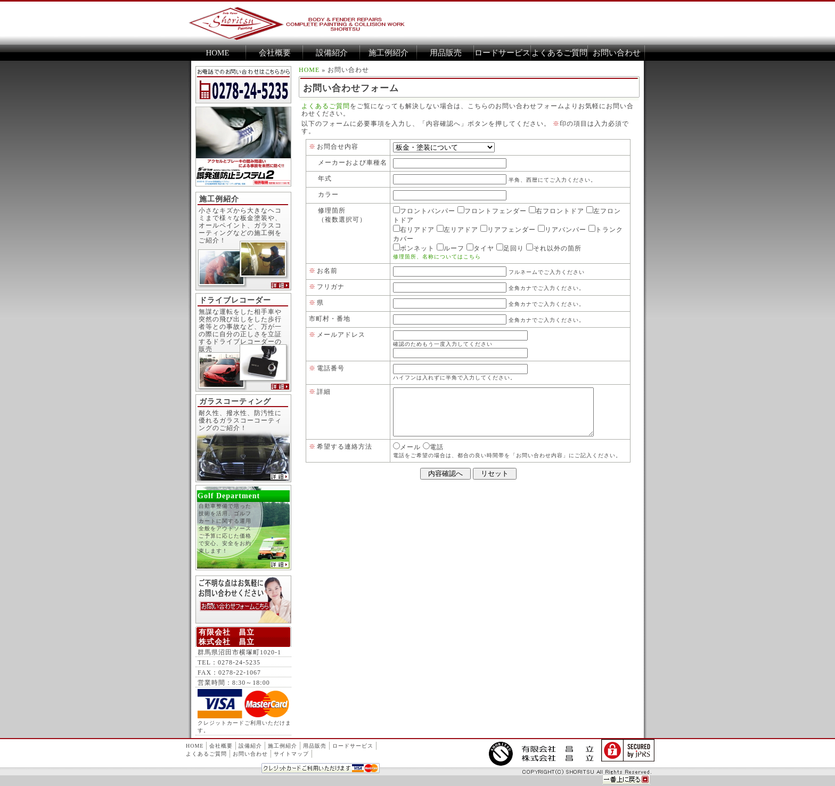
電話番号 (331, 368)
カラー (328, 194)
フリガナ (331, 286)
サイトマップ (291, 754)
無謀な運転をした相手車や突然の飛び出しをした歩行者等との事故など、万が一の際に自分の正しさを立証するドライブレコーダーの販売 (240, 330)
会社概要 (275, 52)
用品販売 (446, 52)
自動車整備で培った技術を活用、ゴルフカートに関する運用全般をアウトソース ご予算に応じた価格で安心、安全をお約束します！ (241, 537)
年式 (325, 178)
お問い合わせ (617, 52)
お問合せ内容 (337, 146)
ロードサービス (502, 52)
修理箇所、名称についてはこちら (437, 257)
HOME (217, 52)
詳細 (324, 391)
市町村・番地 (329, 318)
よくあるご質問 (559, 52)
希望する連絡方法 (344, 456)
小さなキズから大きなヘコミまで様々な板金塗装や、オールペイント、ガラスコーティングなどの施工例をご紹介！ (240, 225)
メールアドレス (341, 334)
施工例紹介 (388, 52)
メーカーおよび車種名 (352, 162)
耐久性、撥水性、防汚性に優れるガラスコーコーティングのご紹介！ (240, 420)
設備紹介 (332, 52)
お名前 (327, 270)
